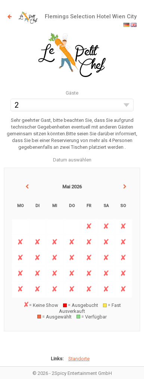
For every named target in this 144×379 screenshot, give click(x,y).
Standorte (79, 358)
